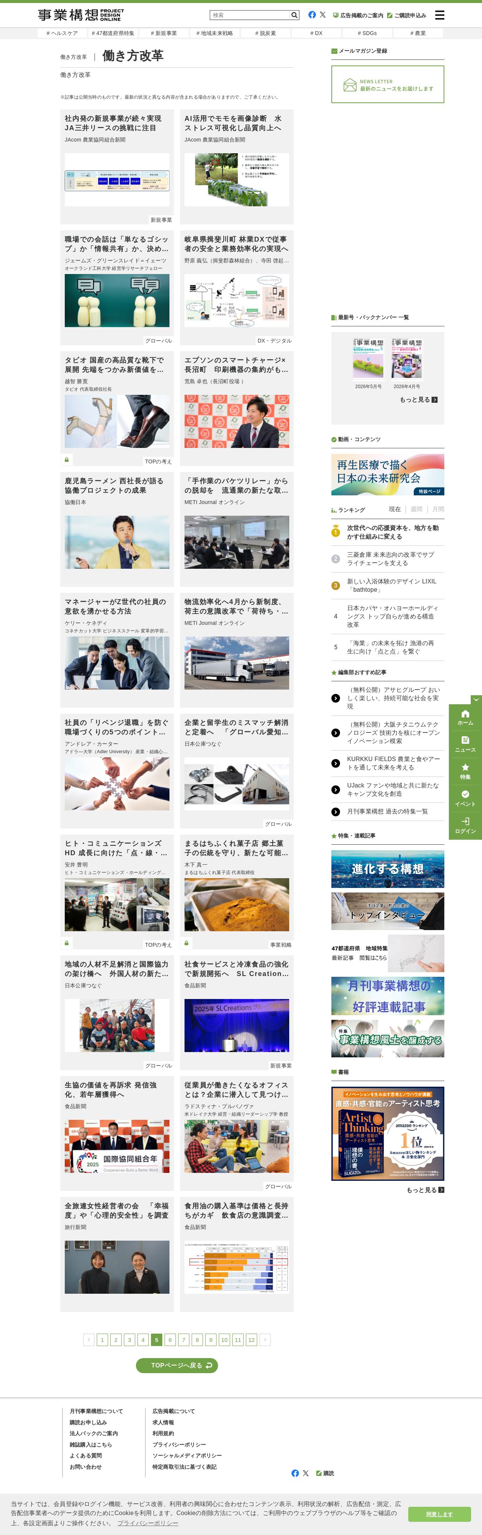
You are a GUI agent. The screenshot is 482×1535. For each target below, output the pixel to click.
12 (251, 1340)
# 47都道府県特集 (113, 33)
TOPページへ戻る (177, 1365)
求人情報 (163, 1422)
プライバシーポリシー (179, 1444)
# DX (317, 33)
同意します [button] (439, 1514)
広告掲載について (174, 1411)
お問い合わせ (86, 1467)
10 (224, 1340)
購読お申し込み (88, 1422)
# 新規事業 (164, 33)
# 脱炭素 (265, 33)
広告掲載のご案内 (358, 15)
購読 (325, 1473)
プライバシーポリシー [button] (147, 1523)
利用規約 (163, 1433)
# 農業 (418, 33)
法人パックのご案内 (94, 1433)
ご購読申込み (406, 15)
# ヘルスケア (62, 33)
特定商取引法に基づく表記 (185, 1467)
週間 (416, 509)
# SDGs (367, 33)
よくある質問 (86, 1455)
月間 (438, 509)
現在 (395, 509)
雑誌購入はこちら (91, 1444)
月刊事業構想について (96, 1411)
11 (238, 1340)
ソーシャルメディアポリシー (187, 1455)
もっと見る (415, 399)
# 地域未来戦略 (215, 33)
